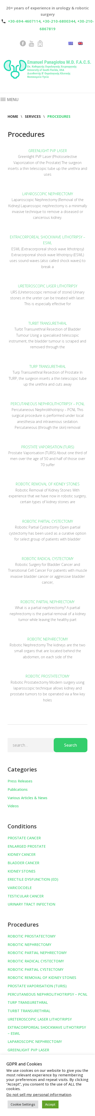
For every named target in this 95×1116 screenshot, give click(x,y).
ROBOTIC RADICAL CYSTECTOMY (47, 558)
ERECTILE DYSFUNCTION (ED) (33, 879)
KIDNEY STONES (21, 871)
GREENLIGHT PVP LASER (47, 150)
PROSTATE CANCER (24, 837)
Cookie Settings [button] (23, 1104)
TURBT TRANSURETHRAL (47, 323)
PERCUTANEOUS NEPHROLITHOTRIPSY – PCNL (48, 403)
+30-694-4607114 (24, 21)
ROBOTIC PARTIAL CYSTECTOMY (47, 521)
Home (13, 116)
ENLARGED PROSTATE (27, 846)
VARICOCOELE (20, 887)
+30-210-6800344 (59, 21)
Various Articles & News (27, 797)
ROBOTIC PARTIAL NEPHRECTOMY (47, 601)
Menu (9, 99)
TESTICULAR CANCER (26, 896)
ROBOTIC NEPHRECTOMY (47, 639)
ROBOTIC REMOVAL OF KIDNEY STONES (48, 484)
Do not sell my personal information (38, 1094)
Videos (13, 805)
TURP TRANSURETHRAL (47, 366)
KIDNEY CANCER (21, 854)
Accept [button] (50, 1104)
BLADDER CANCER (23, 862)
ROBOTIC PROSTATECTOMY (47, 676)
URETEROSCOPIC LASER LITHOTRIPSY (47, 286)
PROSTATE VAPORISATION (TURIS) (47, 447)
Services (33, 116)
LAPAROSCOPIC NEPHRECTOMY (47, 193)
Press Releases (20, 781)
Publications (18, 789)
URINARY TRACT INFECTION (31, 904)
